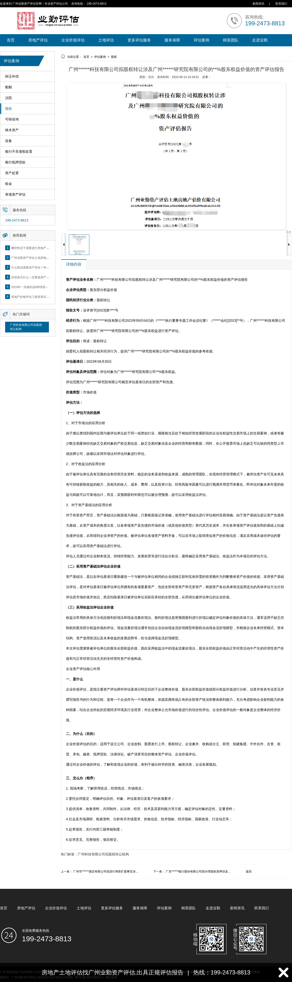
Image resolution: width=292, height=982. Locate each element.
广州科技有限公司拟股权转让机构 (26, 327)
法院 (8, 98)
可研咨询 (12, 119)
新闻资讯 (258, 3)
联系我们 (281, 3)
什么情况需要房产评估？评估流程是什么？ (39, 267)
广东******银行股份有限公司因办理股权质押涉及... (198, 871)
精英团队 (230, 40)
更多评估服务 (139, 40)
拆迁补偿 (12, 76)
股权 (8, 108)
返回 (249, 871)
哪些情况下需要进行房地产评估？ (33, 248)
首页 (11, 40)
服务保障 (172, 40)
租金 (8, 184)
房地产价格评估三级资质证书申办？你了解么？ (42, 296)
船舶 (8, 87)
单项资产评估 (15, 194)
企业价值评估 (73, 40)
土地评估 (106, 40)
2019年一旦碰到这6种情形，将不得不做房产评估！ (44, 287)
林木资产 (12, 130)
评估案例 (201, 40)
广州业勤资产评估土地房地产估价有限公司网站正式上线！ (49, 257)
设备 (8, 141)
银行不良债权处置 (18, 151)
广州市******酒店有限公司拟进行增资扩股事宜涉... (105, 871)
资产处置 (12, 173)
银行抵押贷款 (15, 162)
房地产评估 (38, 40)
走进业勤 (260, 40)
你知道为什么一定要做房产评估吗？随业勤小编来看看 (46, 277)
